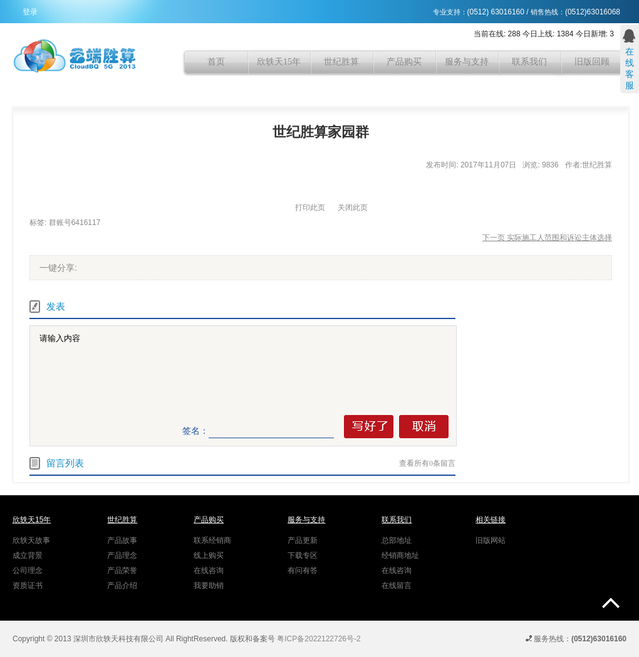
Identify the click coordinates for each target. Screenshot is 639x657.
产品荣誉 (122, 570)
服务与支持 (467, 61)
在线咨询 (209, 570)
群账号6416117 (75, 222)
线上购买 (209, 555)
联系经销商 (212, 540)
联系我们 (529, 61)
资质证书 (28, 585)
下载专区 (303, 555)
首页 (216, 61)
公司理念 (28, 570)
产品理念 (122, 555)
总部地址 (397, 540)
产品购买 (404, 61)
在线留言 (397, 585)
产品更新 (303, 540)
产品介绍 (122, 585)
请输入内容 (245, 369)
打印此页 (310, 207)
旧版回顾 (592, 61)
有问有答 (303, 570)
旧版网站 (490, 540)
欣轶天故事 (31, 540)
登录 (30, 12)
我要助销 (209, 585)
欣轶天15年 (279, 61)
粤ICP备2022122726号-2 (318, 638)
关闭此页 (353, 207)
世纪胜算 (341, 61)
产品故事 (122, 540)
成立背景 (28, 555)
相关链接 (490, 519)
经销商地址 (400, 555)
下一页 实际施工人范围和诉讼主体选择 (547, 237)
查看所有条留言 (427, 463)
